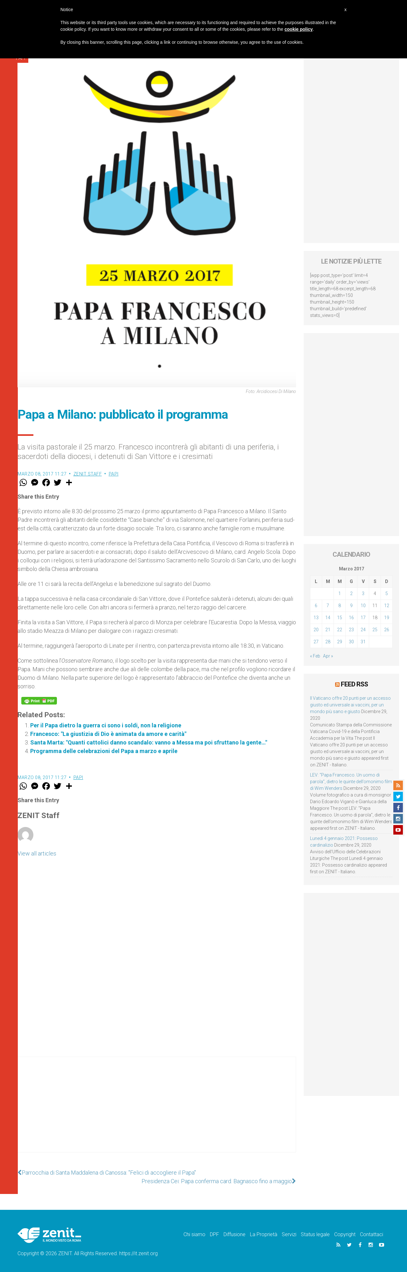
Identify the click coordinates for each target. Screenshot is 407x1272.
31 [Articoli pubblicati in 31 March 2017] (363, 641)
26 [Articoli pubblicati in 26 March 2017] (386, 629)
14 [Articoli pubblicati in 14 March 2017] (327, 617)
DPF (214, 1234)
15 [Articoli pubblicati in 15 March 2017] (339, 617)
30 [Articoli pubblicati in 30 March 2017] (351, 641)
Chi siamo (194, 1234)
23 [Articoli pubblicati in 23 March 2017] (351, 629)
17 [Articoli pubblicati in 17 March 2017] (363, 617)
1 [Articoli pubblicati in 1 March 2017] (339, 593)
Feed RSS (354, 684)
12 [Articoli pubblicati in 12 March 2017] (386, 605)
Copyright (344, 1234)
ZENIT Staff (87, 473)
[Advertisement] (157, 1110)
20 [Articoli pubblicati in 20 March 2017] (316, 629)
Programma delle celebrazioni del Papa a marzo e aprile (103, 751)
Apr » (328, 656)
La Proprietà (263, 1234)
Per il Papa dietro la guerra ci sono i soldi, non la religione (105, 725)
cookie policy (299, 29)
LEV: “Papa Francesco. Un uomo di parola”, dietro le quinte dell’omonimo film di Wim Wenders (351, 781)
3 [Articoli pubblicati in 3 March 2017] (363, 593)
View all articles (36, 853)
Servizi (289, 1234)
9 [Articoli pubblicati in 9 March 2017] (351, 605)
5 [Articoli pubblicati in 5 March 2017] (386, 593)
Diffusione (234, 1234)
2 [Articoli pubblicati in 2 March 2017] (351, 593)
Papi (114, 473)
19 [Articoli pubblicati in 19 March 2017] (386, 617)
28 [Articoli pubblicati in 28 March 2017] (327, 641)
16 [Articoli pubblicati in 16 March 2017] (351, 617)
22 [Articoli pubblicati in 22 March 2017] (339, 629)
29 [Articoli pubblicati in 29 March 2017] (339, 641)
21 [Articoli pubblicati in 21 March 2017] (327, 629)
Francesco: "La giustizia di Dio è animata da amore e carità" (108, 734)
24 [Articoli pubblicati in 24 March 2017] (363, 629)
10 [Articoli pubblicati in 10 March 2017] (363, 605)
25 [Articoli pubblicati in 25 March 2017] (374, 629)
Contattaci (371, 1234)
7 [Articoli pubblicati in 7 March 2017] (328, 605)
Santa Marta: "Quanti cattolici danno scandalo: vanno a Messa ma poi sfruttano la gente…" (148, 742)
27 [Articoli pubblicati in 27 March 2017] (316, 641)
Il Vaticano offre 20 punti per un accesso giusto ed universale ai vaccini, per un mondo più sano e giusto (350, 705)
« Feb (315, 656)
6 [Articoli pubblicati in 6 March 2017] (316, 605)
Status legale (315, 1234)
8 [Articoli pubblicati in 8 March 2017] (339, 605)
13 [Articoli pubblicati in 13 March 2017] (316, 617)
